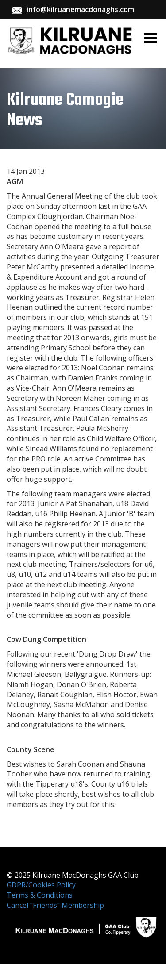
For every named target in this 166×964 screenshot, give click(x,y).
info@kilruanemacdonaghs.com (80, 9)
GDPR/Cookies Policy (41, 885)
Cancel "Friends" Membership (55, 905)
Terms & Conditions (40, 895)
